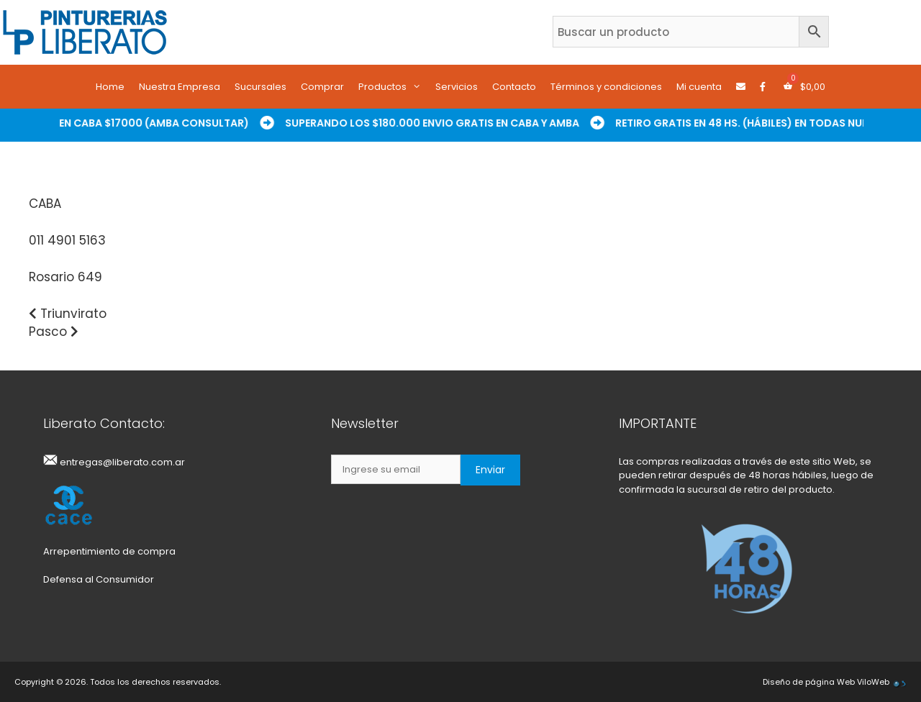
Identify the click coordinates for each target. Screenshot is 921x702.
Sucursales (260, 87)
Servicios (456, 87)
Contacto (514, 87)
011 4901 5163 (67, 240)
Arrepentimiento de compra (109, 551)
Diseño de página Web (809, 682)
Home (110, 87)
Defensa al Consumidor (98, 579)
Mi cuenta (699, 87)
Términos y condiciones (606, 87)
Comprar (322, 87)
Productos (393, 87)
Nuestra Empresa (179, 87)
